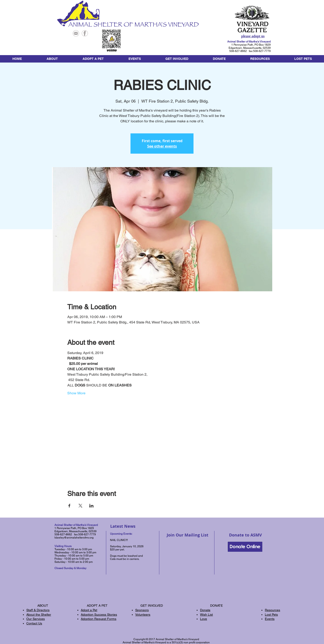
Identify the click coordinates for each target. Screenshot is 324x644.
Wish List (206, 614)
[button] (52, 59)
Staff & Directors (38, 610)
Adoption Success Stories (99, 614)
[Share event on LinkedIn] (91, 505)
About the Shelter (38, 614)
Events (269, 619)
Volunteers (142, 614)
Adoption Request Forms (98, 619)
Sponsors (142, 610)
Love (203, 619)
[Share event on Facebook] (69, 505)
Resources (272, 610)
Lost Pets (271, 614)
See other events (162, 146)
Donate (205, 610)
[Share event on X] (80, 505)
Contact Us (34, 623)
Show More (76, 393)
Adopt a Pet (89, 610)
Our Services (35, 619)
